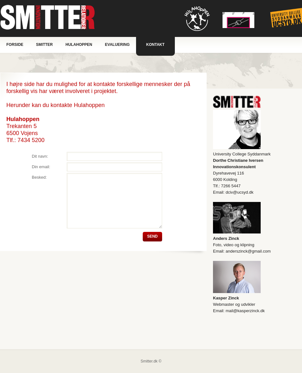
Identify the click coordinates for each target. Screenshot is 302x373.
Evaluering (117, 44)
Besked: (39, 177)
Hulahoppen (78, 44)
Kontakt (155, 44)
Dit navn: (40, 156)
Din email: (41, 166)
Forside (14, 44)
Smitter (44, 44)
